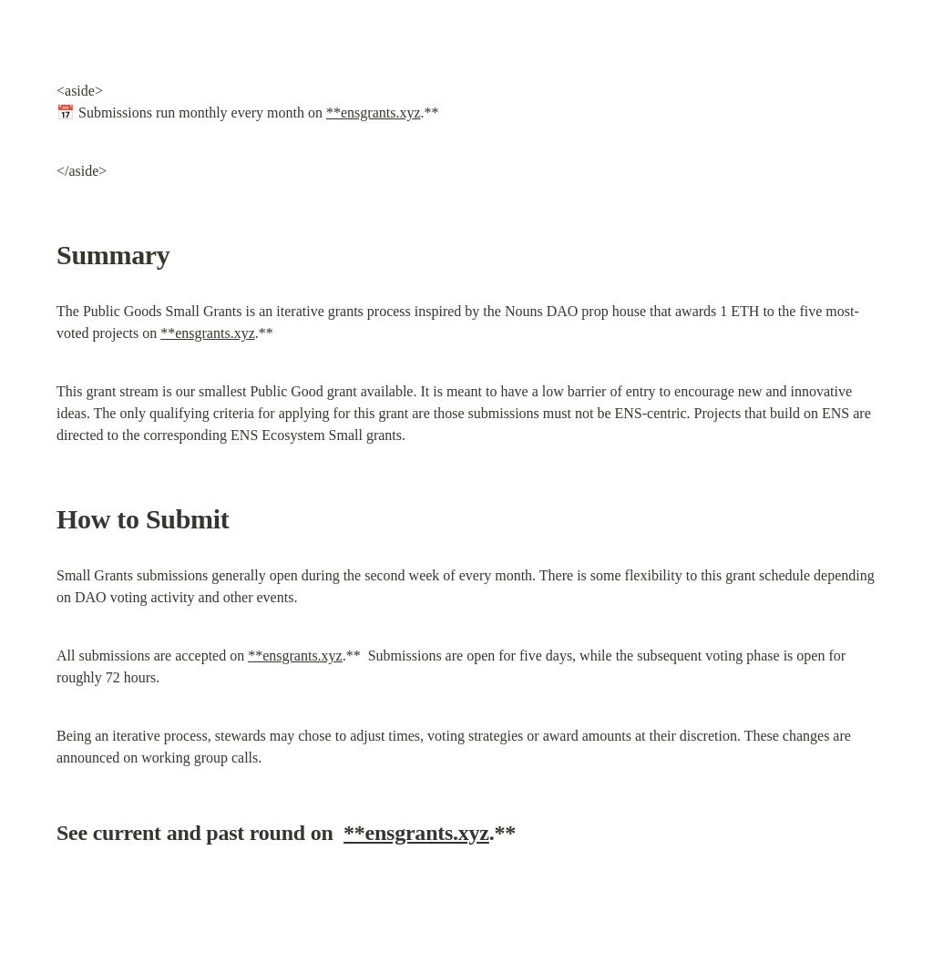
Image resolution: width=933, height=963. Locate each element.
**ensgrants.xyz (373, 112)
